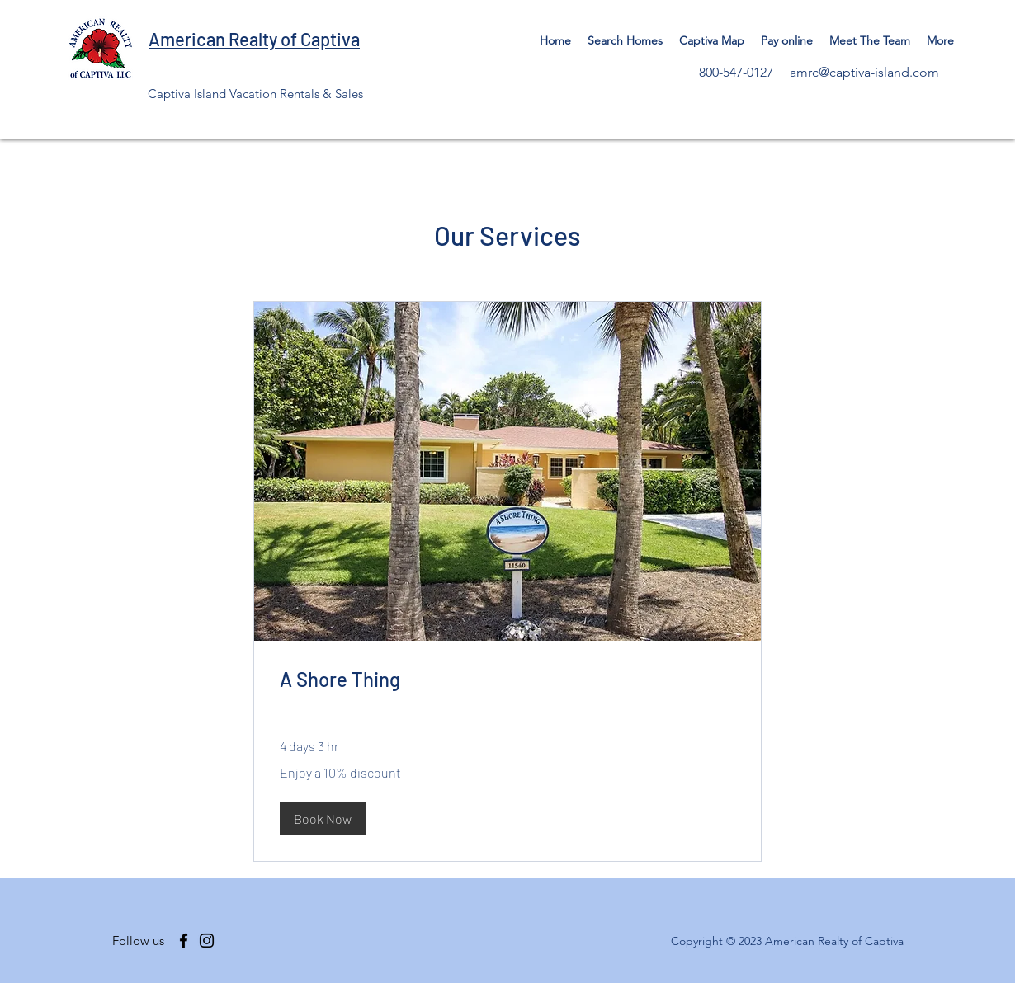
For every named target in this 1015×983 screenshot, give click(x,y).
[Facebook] (183, 940)
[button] (323, 818)
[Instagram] (206, 940)
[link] (507, 679)
